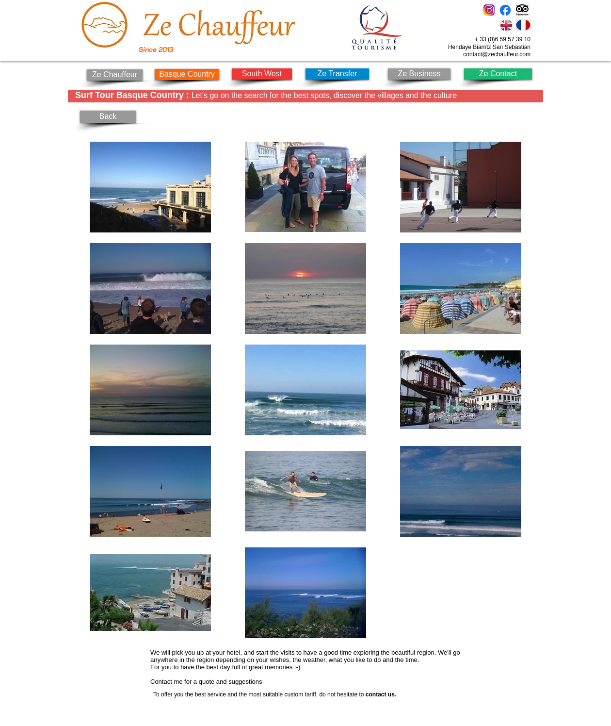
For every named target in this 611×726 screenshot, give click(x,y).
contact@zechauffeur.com (497, 54)
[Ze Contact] (498, 74)
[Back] (108, 117)
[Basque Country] (187, 74)
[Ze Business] (419, 74)
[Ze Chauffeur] (115, 75)
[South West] (262, 74)
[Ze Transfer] (337, 74)
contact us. (381, 694)
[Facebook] (505, 10)
